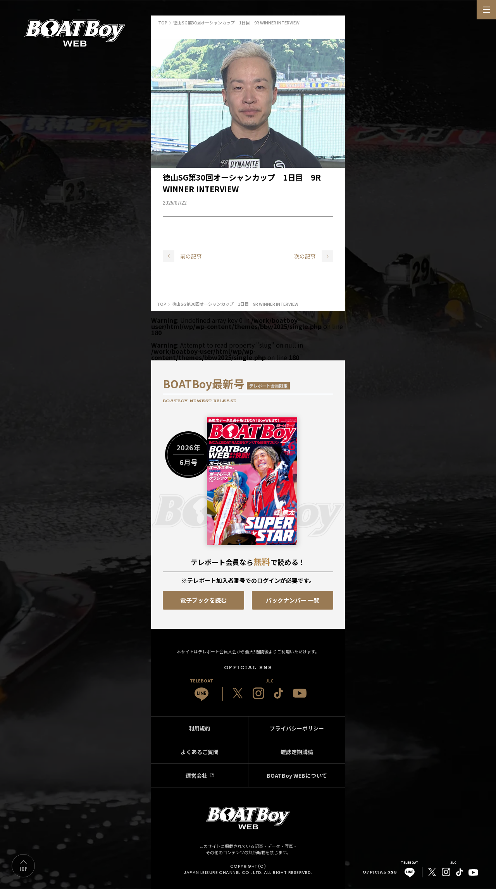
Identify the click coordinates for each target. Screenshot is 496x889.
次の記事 (305, 256)
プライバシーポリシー (297, 728)
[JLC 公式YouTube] (300, 693)
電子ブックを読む (203, 600)
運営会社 (196, 775)
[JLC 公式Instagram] (258, 693)
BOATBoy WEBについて (297, 775)
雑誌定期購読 (297, 752)
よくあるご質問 (200, 752)
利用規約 (199, 728)
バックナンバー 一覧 (292, 600)
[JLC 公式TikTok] (278, 693)
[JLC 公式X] (237, 693)
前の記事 (191, 256)
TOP (23, 868)
